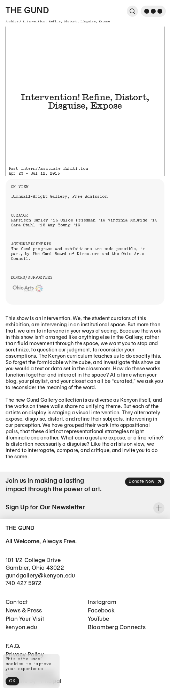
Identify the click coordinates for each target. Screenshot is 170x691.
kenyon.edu (21, 627)
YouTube (98, 619)
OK (12, 681)
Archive (12, 21)
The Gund (27, 11)
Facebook (101, 610)
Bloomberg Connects (117, 627)
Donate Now (145, 482)
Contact (17, 602)
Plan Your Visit (25, 619)
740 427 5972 (23, 583)
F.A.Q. (13, 646)
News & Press (24, 610)
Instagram (102, 602)
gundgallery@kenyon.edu (40, 576)
